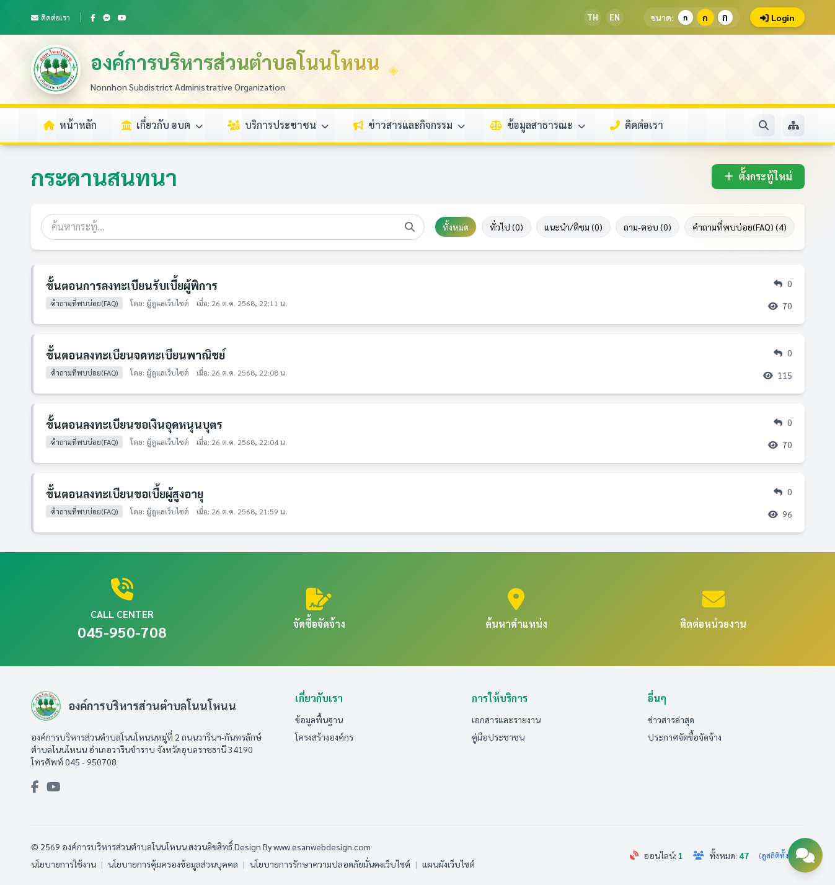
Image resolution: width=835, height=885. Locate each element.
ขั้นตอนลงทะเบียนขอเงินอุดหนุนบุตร (134, 424)
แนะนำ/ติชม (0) (573, 226)
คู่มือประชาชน (498, 736)
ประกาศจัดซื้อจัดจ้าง (685, 736)
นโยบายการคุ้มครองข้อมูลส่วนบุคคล (173, 864)
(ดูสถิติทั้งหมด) (782, 855)
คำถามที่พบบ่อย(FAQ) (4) (739, 226)
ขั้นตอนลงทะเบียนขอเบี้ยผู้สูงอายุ (124, 494)
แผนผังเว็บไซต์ (448, 864)
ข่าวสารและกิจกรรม (409, 124)
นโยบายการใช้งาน (63, 864)
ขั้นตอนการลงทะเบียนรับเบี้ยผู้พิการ (132, 285)
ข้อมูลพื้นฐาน (319, 719)
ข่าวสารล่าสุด (671, 719)
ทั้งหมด (456, 226)
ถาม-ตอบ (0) (647, 226)
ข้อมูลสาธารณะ (537, 124)
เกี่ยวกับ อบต (162, 124)
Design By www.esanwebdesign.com (302, 846)
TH (592, 17)
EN (614, 17)
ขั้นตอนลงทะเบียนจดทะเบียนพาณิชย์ (135, 355)
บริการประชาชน (278, 124)
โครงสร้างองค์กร (324, 736)
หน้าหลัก (70, 124)
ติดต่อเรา (50, 17)
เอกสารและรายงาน (506, 719)
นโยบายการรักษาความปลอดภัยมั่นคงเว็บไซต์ (330, 864)
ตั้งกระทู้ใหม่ (758, 176)
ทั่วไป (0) (506, 226)
